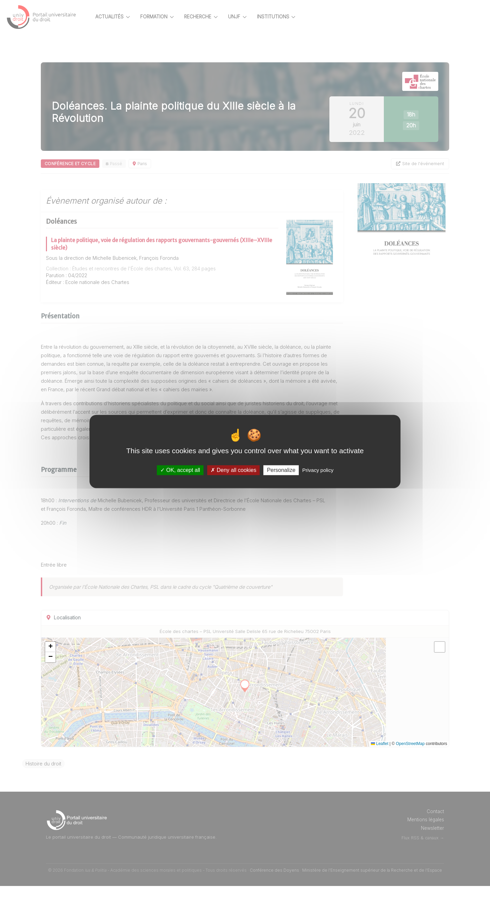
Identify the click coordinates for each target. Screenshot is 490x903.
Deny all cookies (233, 470)
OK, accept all (180, 470)
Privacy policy (317, 470)
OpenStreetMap (410, 760)
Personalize (281, 470)
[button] (74, 664)
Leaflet (379, 760)
